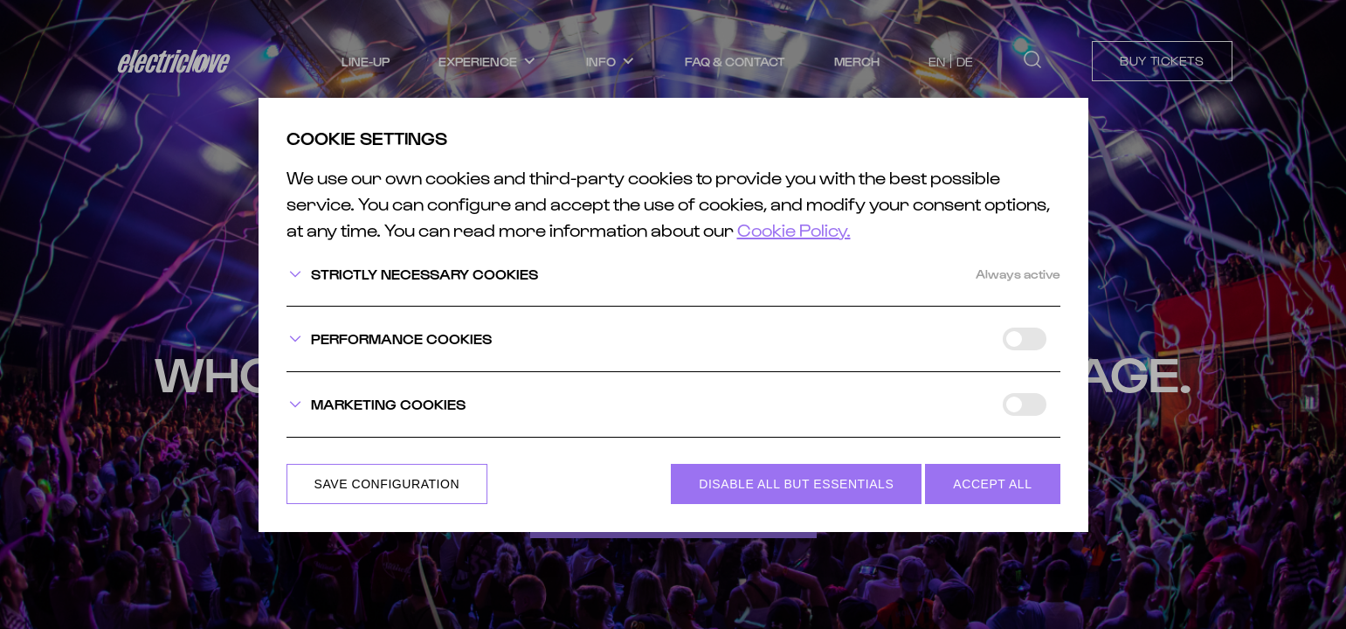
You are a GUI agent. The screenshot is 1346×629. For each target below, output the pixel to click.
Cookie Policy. (794, 229)
